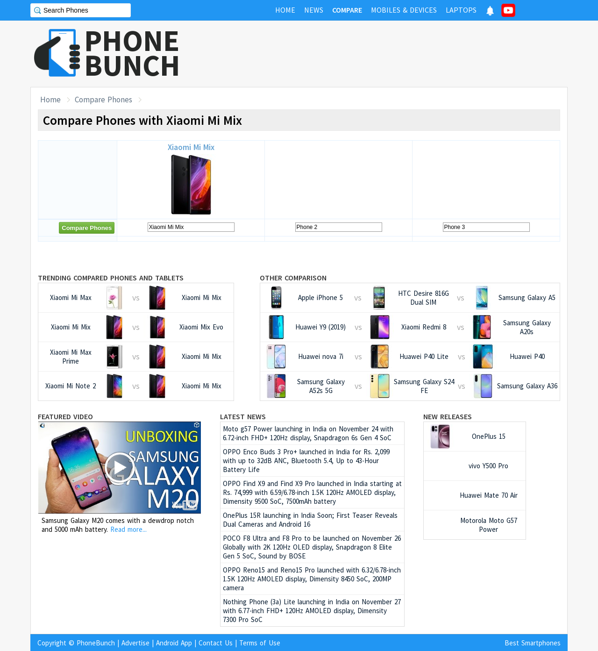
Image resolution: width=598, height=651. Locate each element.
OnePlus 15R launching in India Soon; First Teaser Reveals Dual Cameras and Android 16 (310, 520)
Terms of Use (259, 642)
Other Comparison (293, 277)
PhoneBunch (96, 642)
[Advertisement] (398, 54)
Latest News (243, 416)
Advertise (135, 642)
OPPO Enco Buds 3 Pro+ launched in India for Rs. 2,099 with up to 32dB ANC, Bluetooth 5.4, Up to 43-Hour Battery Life (306, 460)
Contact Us (216, 642)
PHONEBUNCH (132, 53)
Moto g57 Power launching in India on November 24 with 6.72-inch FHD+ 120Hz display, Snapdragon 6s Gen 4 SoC (308, 433)
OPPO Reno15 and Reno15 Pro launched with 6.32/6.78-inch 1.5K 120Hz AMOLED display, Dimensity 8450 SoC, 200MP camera (312, 578)
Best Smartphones (533, 642)
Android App (174, 642)
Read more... (128, 529)
